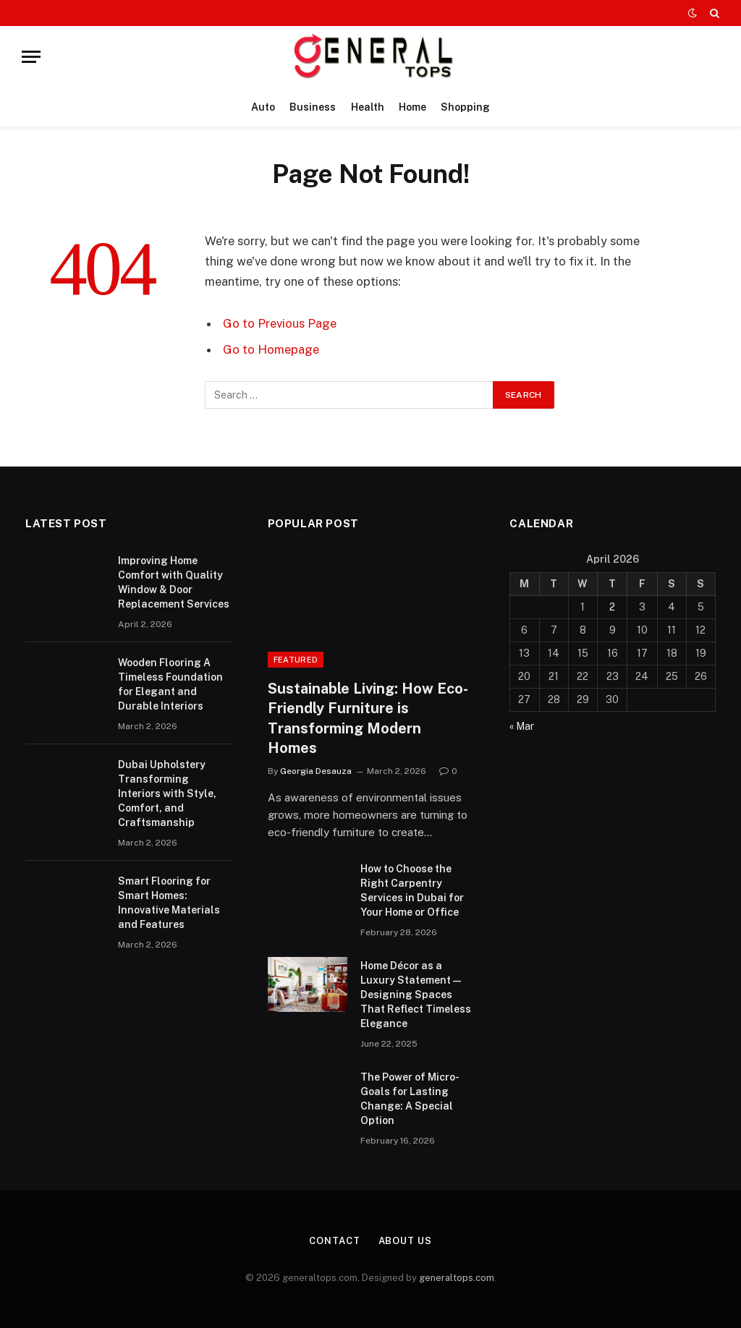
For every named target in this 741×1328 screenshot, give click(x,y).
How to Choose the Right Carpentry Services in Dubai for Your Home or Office (412, 890)
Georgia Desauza (316, 771)
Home (412, 107)
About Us (405, 1240)
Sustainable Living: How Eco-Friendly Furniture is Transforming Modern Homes (368, 718)
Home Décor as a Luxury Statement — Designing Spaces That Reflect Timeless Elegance (415, 994)
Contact (334, 1240)
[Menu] (31, 57)
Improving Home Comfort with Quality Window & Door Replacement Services (173, 582)
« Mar (521, 726)
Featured (296, 659)
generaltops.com (456, 1277)
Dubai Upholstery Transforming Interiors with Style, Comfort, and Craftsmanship (167, 793)
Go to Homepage (271, 349)
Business (312, 107)
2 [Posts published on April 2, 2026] (612, 607)
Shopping (465, 107)
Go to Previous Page (279, 323)
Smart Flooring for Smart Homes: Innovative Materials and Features (169, 902)
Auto (263, 107)
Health (367, 107)
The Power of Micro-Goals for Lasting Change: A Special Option (410, 1098)
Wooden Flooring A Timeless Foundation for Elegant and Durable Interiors (170, 684)
